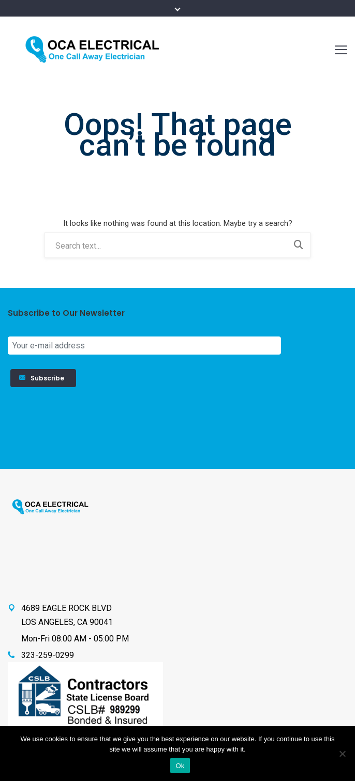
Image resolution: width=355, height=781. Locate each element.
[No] (342, 753)
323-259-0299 (47, 655)
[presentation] (304, 424)
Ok (179, 766)
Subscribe (43, 378)
